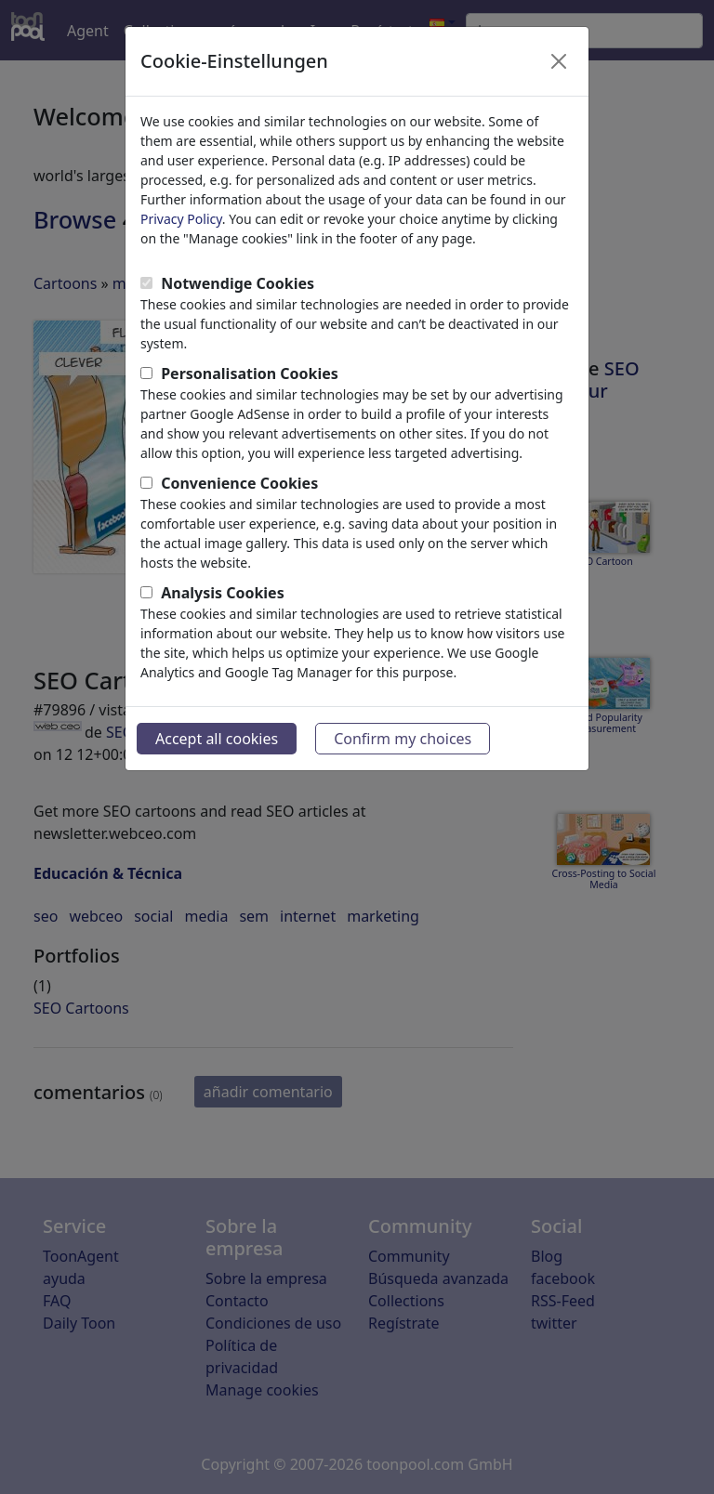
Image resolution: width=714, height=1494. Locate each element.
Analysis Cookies (222, 593)
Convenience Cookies (239, 483)
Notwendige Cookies (237, 283)
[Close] (559, 61)
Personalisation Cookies (249, 373)
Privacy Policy (181, 219)
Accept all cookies (216, 738)
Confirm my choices (402, 738)
